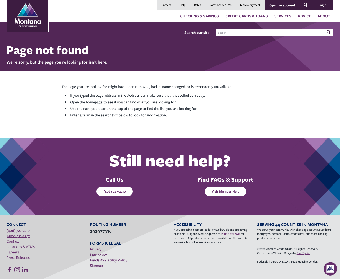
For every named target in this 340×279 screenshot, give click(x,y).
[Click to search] (329, 32)
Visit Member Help (225, 191)
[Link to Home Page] (28, 11)
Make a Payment (250, 5)
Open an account (282, 5)
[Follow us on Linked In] (25, 269)
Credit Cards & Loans (246, 15)
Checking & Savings (199, 15)
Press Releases (18, 257)
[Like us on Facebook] (9, 269)
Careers (166, 5)
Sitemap (96, 265)
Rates (197, 5)
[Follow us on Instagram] (17, 269)
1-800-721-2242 (18, 235)
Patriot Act (98, 254)
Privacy (95, 248)
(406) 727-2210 (114, 191)
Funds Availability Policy (108, 260)
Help (182, 5)
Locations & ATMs (221, 5)
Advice (304, 15)
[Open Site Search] (305, 5)
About (323, 15)
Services (282, 15)
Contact (13, 241)
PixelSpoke (303, 253)
